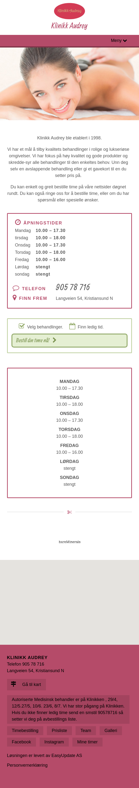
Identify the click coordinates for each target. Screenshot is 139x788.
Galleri (110, 730)
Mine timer (87, 742)
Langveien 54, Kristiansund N (84, 298)
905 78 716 (73, 287)
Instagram (54, 742)
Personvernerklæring (27, 765)
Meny (116, 40)
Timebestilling (25, 730)
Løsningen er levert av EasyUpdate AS (44, 755)
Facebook (21, 742)
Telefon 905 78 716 (25, 664)
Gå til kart (26, 684)
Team (85, 730)
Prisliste (59, 730)
